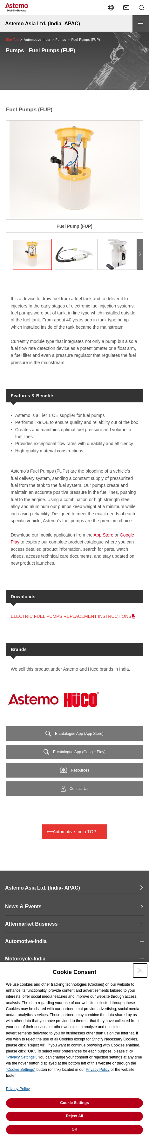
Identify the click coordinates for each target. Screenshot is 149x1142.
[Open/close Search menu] (141, 7)
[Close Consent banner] (140, 971)
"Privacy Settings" (21, 1057)
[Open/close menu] (140, 23)
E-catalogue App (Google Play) (79, 752)
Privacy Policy (98, 1069)
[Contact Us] (126, 7)
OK (75, 1129)
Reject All (74, 1116)
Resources (80, 770)
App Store (103, 534)
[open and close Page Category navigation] (74, 924)
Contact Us (79, 788)
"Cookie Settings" (21, 1069)
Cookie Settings (74, 1103)
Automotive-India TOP (74, 831)
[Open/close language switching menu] (111, 7)
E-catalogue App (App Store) (79, 733)
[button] (140, 254)
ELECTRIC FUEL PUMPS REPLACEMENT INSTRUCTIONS (71, 616)
